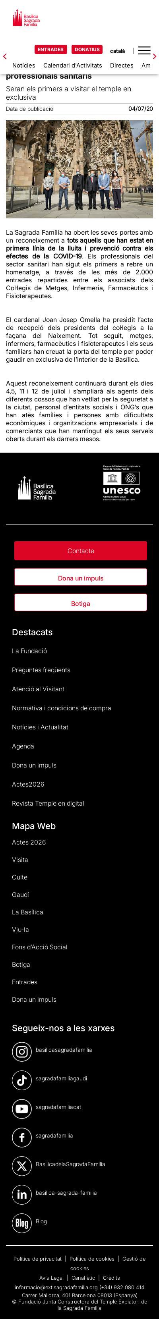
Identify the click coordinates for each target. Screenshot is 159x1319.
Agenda (23, 746)
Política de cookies (93, 1258)
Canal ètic (84, 1278)
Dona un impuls (80, 578)
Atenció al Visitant (38, 689)
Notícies (23, 65)
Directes (122, 65)
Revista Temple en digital (48, 803)
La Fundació (29, 651)
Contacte (81, 551)
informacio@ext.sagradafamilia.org (56, 1287)
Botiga (80, 603)
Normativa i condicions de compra (61, 708)
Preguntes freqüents (41, 670)
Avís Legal (52, 1278)
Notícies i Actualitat (40, 727)
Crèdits (111, 1278)
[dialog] (144, 1303)
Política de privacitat (38, 1258)
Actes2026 (28, 784)
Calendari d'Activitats (72, 65)
